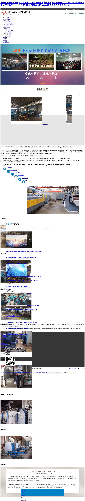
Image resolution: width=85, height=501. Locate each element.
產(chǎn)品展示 (6, 27)
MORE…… (8, 260)
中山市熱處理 (8, 34)
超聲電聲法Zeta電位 (24, 326)
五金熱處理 (38, 124)
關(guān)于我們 (6, 19)
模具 (6, 28)
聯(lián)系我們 (6, 42)
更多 (26, 180)
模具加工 (11, 324)
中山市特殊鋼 (8, 32)
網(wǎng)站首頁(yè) (7, 17)
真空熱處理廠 (8, 33)
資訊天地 (5, 40)
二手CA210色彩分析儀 (49, 324)
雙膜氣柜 (2, 324)
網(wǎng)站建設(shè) (38, 368)
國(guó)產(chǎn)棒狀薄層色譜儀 (30, 324)
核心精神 (7, 25)
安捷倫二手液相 (78, 324)
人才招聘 (5, 41)
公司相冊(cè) (6, 38)
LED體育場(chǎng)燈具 (60, 324)
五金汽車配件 (8, 36)
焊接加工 (7, 324)
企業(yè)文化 (8, 21)
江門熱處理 (7, 29)
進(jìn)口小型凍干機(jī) (70, 324)
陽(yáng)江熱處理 (9, 30)
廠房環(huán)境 (8, 23)
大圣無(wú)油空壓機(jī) (18, 324)
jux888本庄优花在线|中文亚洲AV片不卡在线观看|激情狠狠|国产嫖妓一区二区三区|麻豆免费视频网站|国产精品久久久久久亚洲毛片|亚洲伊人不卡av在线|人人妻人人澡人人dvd (38, 372)
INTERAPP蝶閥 (40, 324)
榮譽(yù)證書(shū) (9, 24)
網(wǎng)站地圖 (72, 368)
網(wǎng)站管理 (81, 368)
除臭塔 (18, 326)
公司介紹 (7, 20)
